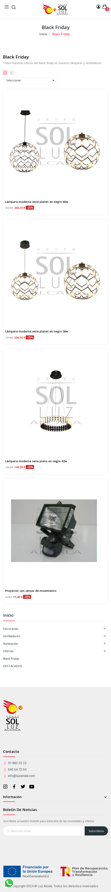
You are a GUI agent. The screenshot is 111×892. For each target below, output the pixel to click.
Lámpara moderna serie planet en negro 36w (36, 331)
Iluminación (10, 644)
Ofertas (8, 651)
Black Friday (11, 658)
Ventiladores (11, 636)
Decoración (10, 629)
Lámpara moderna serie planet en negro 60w (36, 202)
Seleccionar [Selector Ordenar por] (31, 80)
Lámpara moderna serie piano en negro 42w (36, 461)
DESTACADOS (12, 666)
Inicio (8, 615)
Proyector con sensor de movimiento (30, 591)
